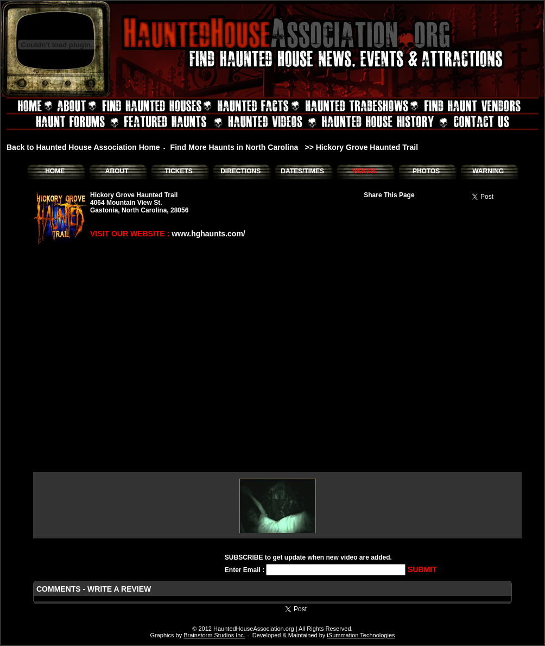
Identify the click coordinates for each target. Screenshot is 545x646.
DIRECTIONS (240, 171)
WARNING (488, 171)
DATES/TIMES (302, 171)
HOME (55, 171)
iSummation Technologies (361, 635)
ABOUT (117, 171)
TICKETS (178, 171)
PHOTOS (426, 171)
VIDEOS (364, 171)
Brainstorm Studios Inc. (214, 635)
